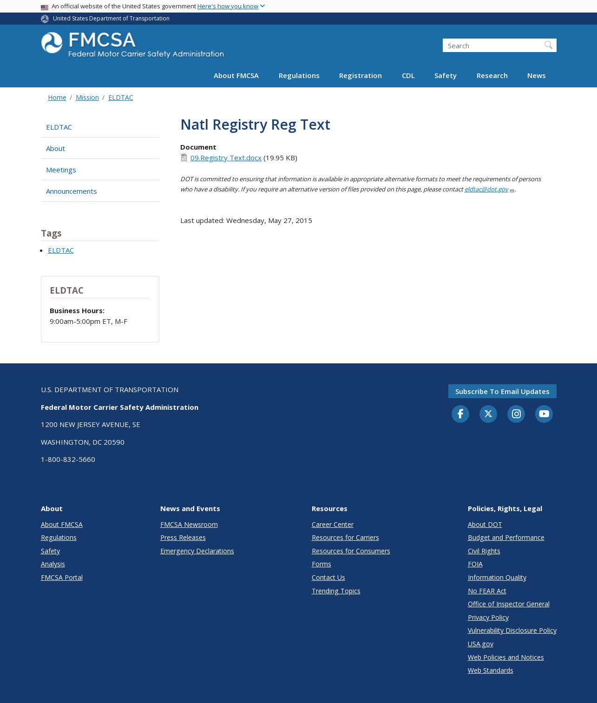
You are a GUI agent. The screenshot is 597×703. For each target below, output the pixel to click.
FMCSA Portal (62, 577)
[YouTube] (544, 414)
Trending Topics (336, 590)
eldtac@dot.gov (490, 189)
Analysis (53, 563)
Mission (87, 97)
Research (492, 75)
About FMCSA (236, 75)
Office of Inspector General (509, 603)
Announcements (71, 191)
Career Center (333, 524)
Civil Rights (484, 550)
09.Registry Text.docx (226, 157)
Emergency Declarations (197, 550)
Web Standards (490, 670)
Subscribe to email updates (502, 391)
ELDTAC (120, 97)
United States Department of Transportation (111, 18)
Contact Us (328, 577)
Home (57, 97)
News (536, 75)
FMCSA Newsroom (189, 524)
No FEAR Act (487, 590)
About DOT (485, 524)
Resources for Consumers (351, 550)
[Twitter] (488, 414)
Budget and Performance (506, 537)
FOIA (475, 563)
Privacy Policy (488, 617)
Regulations (299, 75)
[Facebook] (460, 414)
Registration (360, 75)
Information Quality (497, 577)
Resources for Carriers (345, 537)
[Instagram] (516, 415)
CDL (408, 75)
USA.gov (480, 643)
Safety (445, 75)
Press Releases (183, 537)
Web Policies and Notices (506, 657)
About (55, 148)
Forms (321, 563)
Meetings (61, 169)
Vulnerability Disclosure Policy (512, 630)
